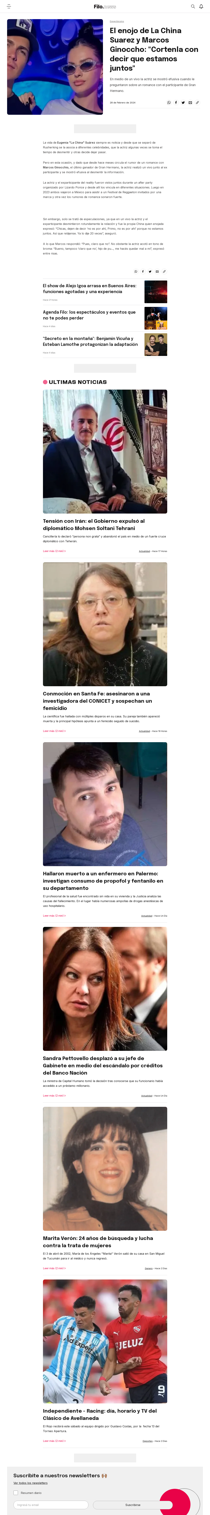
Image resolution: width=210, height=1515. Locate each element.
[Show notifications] (201, 6)
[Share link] (197, 102)
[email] (190, 102)
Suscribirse (132, 1505)
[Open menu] (8, 6)
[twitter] (183, 102)
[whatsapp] (169, 102)
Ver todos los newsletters (30, 1483)
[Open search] (192, 6)
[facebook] (176, 102)
